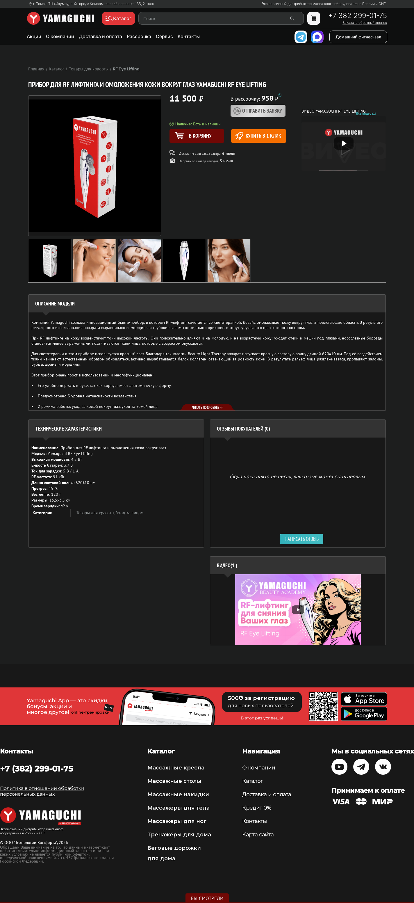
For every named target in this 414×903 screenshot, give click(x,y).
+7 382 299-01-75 (357, 15)
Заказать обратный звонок (364, 23)
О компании (60, 36)
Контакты (189, 36)
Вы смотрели (207, 898)
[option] (298, 609)
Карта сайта (258, 834)
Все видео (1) (366, 113)
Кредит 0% (256, 808)
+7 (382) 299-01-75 (36, 769)
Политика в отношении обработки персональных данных (42, 791)
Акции (34, 36)
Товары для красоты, (96, 513)
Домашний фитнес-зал (358, 36)
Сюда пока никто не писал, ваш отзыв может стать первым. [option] (298, 476)
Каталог (252, 781)
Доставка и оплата (100, 36)
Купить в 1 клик (258, 136)
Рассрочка (139, 36)
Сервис (164, 36)
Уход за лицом (130, 513)
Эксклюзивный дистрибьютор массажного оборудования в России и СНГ (323, 4)
